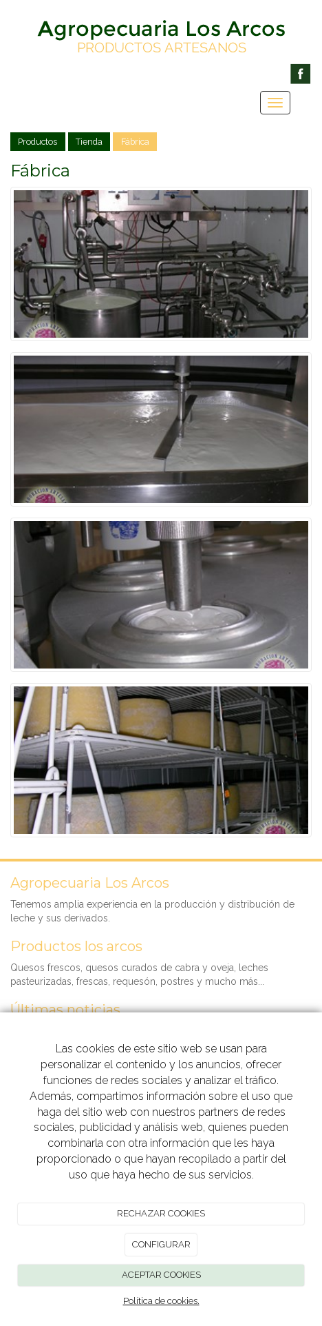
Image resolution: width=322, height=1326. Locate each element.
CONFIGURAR (161, 1244)
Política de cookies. (161, 1301)
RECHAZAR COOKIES (161, 1213)
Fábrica (135, 141)
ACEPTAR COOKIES (161, 1274)
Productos (37, 141)
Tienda (89, 141)
